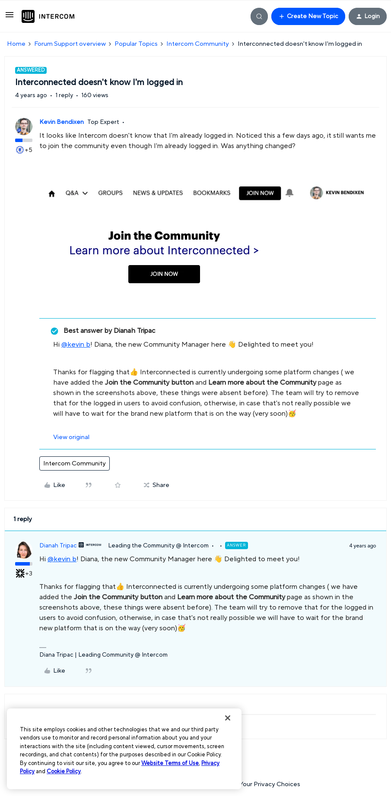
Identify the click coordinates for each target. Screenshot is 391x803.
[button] (9, 18)
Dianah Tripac (58, 546)
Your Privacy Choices (266, 784)
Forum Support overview (70, 44)
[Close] (227, 717)
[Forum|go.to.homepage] (48, 16)
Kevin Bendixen (61, 122)
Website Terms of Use (170, 763)
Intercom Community (197, 44)
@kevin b (75, 344)
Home (16, 44)
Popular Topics (136, 44)
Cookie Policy (64, 771)
